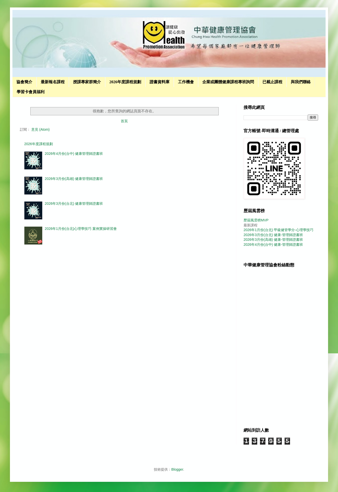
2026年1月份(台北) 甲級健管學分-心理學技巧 (278, 230)
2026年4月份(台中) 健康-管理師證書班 (273, 244)
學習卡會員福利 (30, 92)
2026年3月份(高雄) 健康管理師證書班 (74, 179)
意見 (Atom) (40, 129)
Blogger (177, 469)
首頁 (124, 121)
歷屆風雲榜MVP (256, 220)
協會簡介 (24, 82)
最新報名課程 (53, 82)
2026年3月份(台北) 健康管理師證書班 (74, 203)
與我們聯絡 (301, 82)
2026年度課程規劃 (125, 82)
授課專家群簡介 (87, 82)
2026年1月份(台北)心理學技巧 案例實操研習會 (81, 229)
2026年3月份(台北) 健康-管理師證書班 (273, 235)
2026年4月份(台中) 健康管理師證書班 (74, 154)
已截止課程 (272, 82)
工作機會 (186, 82)
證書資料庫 (159, 82)
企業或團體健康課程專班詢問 (228, 82)
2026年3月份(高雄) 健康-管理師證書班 (273, 240)
